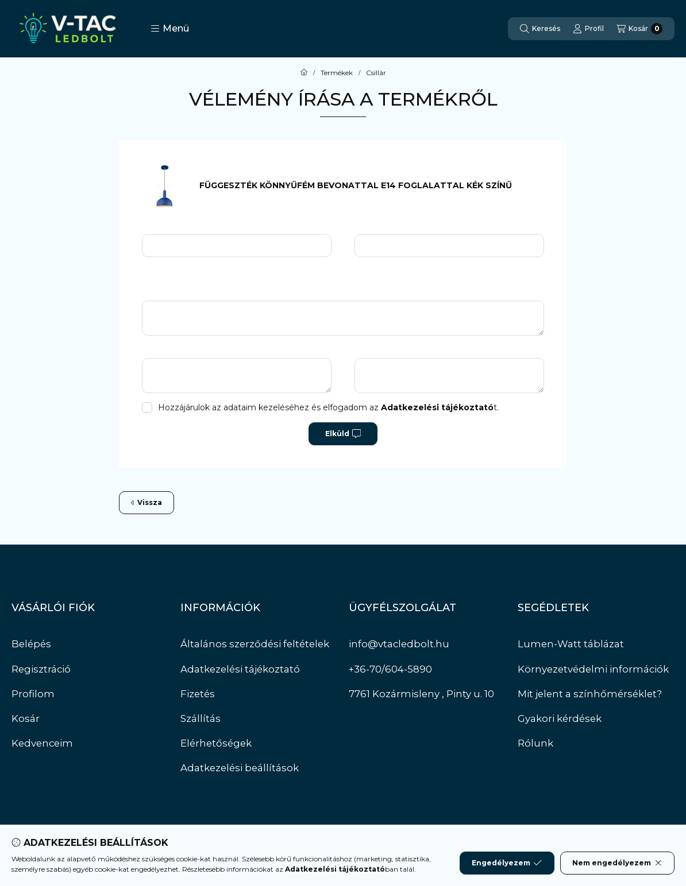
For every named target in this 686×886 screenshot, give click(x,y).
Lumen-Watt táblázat (571, 644)
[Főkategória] (303, 73)
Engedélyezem (507, 863)
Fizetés (197, 694)
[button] (169, 28)
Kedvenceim (42, 743)
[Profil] (588, 28)
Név (161, 226)
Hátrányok (388, 350)
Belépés (31, 644)
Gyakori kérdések (560, 718)
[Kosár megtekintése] (639, 28)
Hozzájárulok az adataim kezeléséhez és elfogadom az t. (328, 407)
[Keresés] (540, 28)
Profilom (33, 694)
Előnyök (170, 350)
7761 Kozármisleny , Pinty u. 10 (421, 694)
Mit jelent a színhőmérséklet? (590, 694)
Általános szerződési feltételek (254, 644)
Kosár (25, 718)
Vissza (146, 502)
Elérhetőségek (216, 743)
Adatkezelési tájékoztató (240, 669)
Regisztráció (41, 669)
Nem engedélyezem (617, 863)
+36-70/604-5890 (390, 669)
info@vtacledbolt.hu (399, 644)
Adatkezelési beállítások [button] (239, 768)
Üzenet (169, 293)
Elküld (343, 433)
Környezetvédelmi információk (593, 669)
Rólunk (535, 743)
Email (377, 226)
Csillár (376, 73)
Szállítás (200, 718)
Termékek (337, 73)
